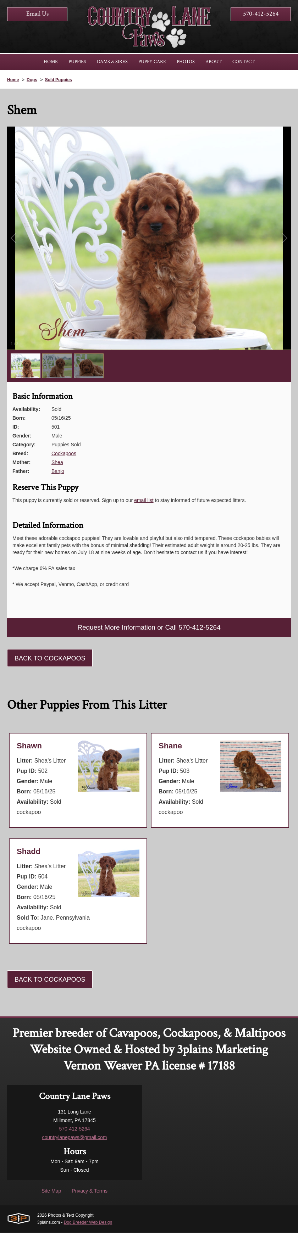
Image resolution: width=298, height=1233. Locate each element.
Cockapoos (63, 453)
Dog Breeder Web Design (88, 1223)
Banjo (57, 471)
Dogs (32, 79)
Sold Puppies (58, 79)
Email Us (37, 14)
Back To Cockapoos (50, 659)
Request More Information (115, 628)
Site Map (51, 1191)
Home (13, 79)
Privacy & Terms (89, 1191)
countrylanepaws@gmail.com (74, 1138)
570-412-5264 (261, 14)
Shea (57, 462)
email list (143, 500)
